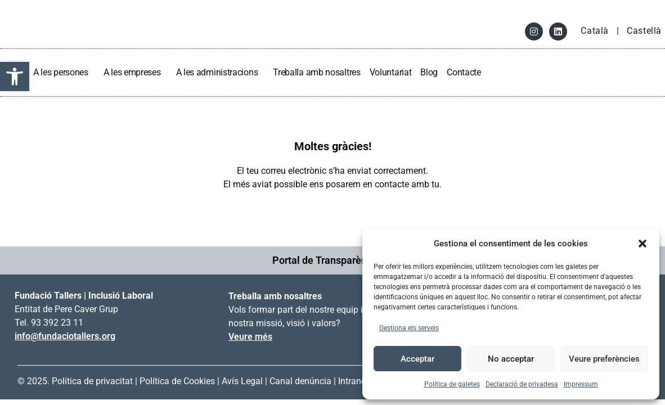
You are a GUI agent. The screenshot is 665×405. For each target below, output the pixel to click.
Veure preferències (604, 359)
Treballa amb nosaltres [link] (316, 72)
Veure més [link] (250, 336)
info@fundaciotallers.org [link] (65, 336)
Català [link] (596, 30)
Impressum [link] (581, 384)
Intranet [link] (353, 381)
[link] (14, 76)
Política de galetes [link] (452, 384)
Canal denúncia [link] (300, 381)
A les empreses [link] (135, 72)
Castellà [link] (644, 30)
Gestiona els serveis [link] (409, 328)
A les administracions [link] (220, 72)
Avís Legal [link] (242, 381)
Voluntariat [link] (391, 72)
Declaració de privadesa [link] (522, 384)
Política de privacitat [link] (92, 381)
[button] (642, 243)
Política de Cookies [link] (177, 381)
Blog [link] (429, 72)
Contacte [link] (464, 72)
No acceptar (511, 359)
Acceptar (417, 359)
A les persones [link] (64, 72)
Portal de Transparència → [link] (332, 260)
